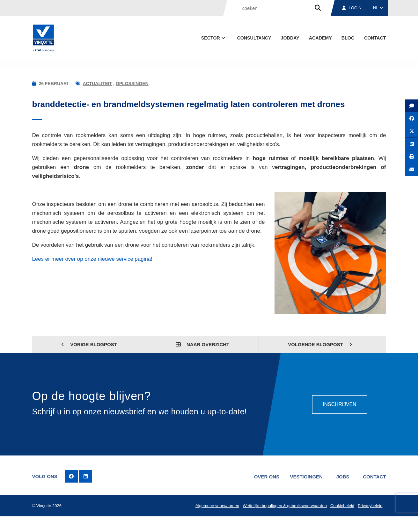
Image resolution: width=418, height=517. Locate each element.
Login (352, 7)
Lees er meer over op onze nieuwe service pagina (92, 259)
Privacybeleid (370, 506)
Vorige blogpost (89, 344)
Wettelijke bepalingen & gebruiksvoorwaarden (284, 506)
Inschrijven (339, 404)
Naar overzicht (202, 344)
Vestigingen (305, 476)
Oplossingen (132, 83)
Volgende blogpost (320, 344)
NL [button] (378, 7)
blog (348, 37)
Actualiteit (97, 83)
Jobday (290, 37)
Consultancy (254, 37)
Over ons (265, 476)
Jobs (342, 476)
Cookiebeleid (342, 506)
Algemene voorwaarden (216, 506)
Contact (375, 37)
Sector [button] (213, 37)
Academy (320, 37)
